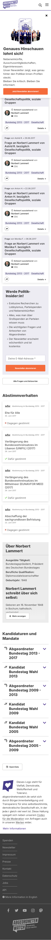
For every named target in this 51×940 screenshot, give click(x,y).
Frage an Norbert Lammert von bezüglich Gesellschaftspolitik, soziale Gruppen (25, 148)
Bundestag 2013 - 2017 (17, 122)
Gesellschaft (37, 122)
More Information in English (19, 897)
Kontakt (6, 868)
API (4, 890)
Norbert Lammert (20, 113)
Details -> (42, 128)
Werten (20, 822)
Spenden (7, 840)
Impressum (9, 854)
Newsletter (8, 847)
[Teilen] (7, 128)
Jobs (5, 882)
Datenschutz (9, 875)
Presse (6, 861)
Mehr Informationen (14, 828)
